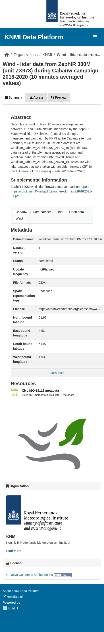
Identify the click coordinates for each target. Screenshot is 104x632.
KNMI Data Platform (33, 37)
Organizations (26, 55)
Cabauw (21, 212)
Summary (13, 97)
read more (13, 551)
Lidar (59, 212)
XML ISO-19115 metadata (40, 390)
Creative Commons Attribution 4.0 (29, 575)
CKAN (10, 607)
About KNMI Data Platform (21, 591)
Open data (76, 212)
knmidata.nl (13, 596)
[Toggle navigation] (95, 37)
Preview (58, 97)
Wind (19, 218)
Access (37, 97)
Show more (57, 372)
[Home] (6, 55)
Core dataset (42, 212)
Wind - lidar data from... (78, 55)
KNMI (47, 55)
